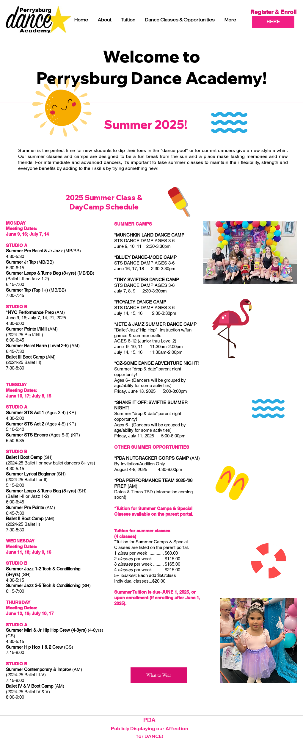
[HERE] (273, 22)
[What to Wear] (159, 675)
